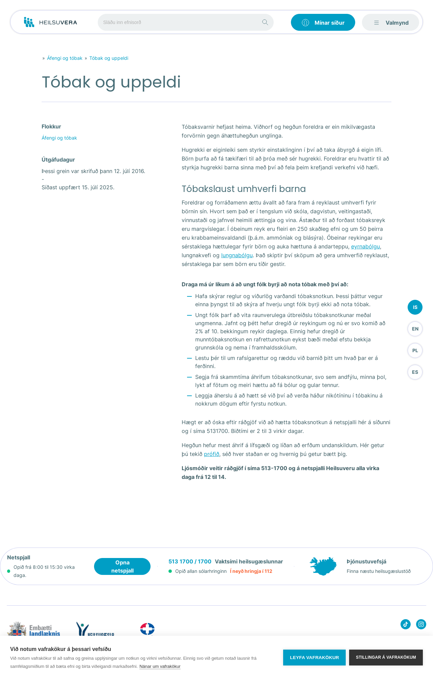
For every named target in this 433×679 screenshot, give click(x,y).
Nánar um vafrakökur (159, 666)
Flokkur (51, 126)
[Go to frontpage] (50, 22)
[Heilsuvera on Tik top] (406, 625)
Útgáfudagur (58, 159)
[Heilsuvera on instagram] (421, 625)
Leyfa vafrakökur (314, 657)
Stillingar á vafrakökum (386, 657)
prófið (211, 454)
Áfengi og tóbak (65, 58)
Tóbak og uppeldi (108, 58)
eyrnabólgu (365, 246)
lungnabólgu (237, 255)
